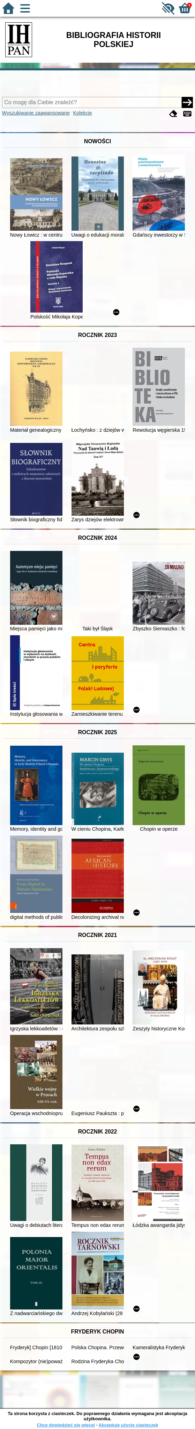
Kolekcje (82, 113)
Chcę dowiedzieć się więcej (66, 1425)
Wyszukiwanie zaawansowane (36, 113)
